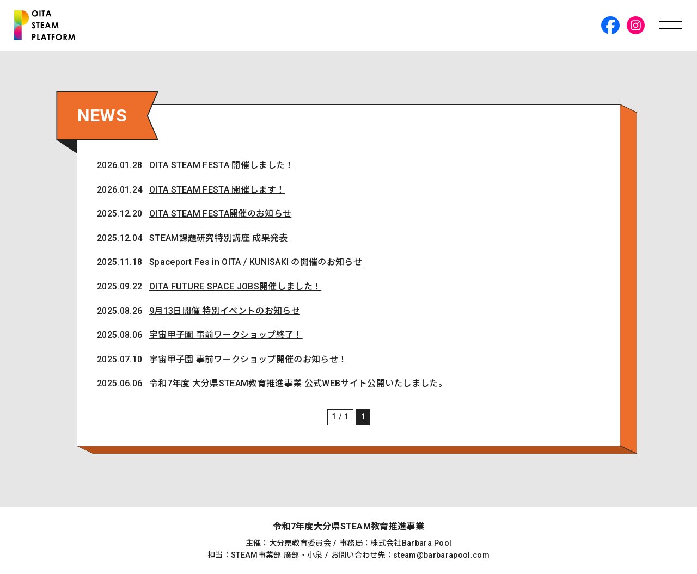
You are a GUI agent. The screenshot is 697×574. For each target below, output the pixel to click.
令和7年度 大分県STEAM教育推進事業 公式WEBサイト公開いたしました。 (299, 386)
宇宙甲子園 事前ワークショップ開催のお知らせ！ (249, 362)
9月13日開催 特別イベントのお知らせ (225, 313)
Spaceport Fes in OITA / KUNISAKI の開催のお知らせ (256, 265)
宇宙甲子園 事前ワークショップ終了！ (227, 338)
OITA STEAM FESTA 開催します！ (218, 192)
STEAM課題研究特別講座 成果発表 (219, 241)
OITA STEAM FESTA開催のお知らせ (221, 216)
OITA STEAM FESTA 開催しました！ (222, 167)
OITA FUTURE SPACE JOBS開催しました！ (236, 289)
